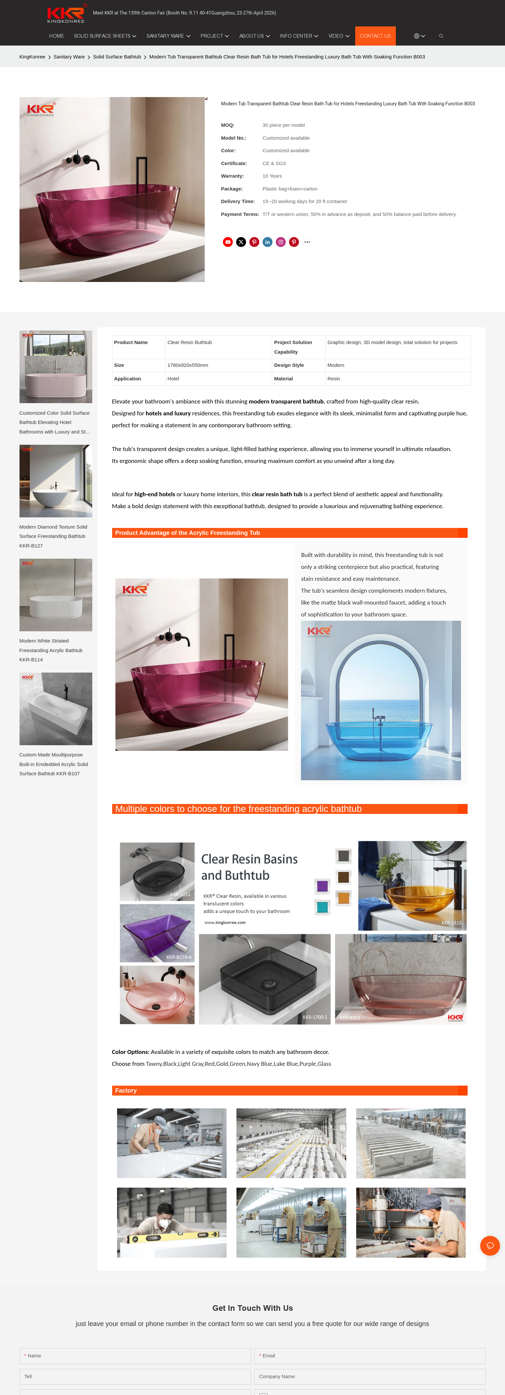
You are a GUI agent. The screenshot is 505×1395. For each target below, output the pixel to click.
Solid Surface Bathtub (117, 56)
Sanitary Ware (69, 56)
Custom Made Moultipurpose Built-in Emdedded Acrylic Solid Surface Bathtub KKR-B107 (54, 764)
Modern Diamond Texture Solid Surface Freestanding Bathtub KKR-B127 (54, 536)
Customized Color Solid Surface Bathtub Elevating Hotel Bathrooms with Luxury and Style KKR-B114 (56, 423)
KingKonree (32, 56)
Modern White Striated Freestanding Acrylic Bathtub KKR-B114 (51, 650)
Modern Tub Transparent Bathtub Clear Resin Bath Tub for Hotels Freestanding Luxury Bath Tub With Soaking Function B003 (287, 56)
